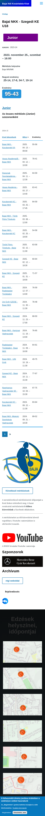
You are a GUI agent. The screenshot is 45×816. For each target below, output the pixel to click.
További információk (19, 808)
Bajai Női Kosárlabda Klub (15, 4)
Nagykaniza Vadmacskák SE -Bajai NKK (9, 391)
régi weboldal (12, 581)
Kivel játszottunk (9, 137)
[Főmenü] (41, 3)
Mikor (26, 137)
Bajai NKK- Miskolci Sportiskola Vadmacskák (10, 419)
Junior (12, 37)
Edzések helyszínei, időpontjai (22, 625)
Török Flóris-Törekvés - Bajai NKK (9, 248)
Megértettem (6, 812)
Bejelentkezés (12, 591)
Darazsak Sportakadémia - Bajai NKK (9, 176)
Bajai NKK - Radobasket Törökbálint (7, 291)
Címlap (5, 14)
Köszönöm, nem (20, 812)
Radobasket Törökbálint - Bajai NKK (10, 348)
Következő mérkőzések (17, 491)
